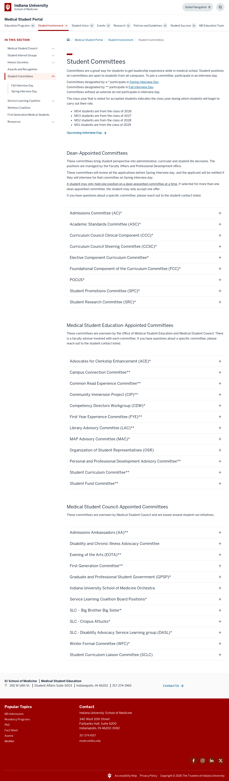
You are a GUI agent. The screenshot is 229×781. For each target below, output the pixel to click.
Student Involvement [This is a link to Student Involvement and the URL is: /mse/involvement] (50, 25)
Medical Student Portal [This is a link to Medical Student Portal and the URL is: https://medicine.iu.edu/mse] (24, 19)
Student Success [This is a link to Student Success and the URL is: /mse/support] (180, 25)
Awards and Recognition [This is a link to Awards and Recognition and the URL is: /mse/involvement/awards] (22, 69)
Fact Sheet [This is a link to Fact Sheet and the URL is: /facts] (11, 730)
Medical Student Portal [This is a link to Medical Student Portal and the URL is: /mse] (89, 40)
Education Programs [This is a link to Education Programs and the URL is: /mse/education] (17, 25)
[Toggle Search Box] (220, 7)
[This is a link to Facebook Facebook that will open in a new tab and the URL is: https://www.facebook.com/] (193, 763)
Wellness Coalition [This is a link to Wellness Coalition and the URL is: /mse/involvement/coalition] (19, 107)
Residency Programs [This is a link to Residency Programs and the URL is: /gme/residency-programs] (17, 719)
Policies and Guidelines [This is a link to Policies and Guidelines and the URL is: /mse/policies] (148, 25)
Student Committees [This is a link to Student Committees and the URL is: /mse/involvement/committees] (20, 76)
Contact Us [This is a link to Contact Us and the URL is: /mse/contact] (171, 686)
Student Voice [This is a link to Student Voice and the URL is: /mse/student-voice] (80, 25)
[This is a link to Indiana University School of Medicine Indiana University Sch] (26, 7)
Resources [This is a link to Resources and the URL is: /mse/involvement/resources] (14, 121)
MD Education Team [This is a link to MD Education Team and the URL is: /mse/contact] (211, 25)
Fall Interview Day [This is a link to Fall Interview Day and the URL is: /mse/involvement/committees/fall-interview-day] (141, 87)
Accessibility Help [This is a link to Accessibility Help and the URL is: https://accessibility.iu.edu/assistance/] (126, 775)
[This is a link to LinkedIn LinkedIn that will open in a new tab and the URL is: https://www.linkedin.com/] (211, 763)
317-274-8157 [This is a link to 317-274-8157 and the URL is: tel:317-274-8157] (87, 735)
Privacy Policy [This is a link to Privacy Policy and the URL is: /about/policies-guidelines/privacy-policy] (148, 775)
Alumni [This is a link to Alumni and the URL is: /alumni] (9, 735)
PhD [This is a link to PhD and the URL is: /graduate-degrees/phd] (7, 725)
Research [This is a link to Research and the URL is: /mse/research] (119, 25)
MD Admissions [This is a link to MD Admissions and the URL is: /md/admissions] (14, 714)
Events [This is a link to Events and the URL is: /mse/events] (101, 25)
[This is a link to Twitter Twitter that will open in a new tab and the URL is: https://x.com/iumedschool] (220, 763)
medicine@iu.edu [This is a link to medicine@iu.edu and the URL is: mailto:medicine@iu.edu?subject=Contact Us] (90, 741)
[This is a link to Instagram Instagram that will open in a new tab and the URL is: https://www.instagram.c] (202, 763)
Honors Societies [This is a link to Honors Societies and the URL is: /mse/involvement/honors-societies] (18, 62)
